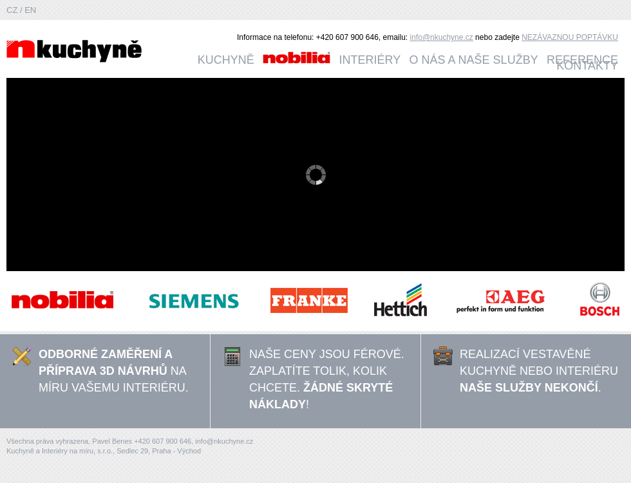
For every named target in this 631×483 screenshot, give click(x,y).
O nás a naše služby (474, 59)
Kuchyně (226, 59)
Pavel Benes (113, 441)
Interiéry (370, 59)
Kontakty (587, 65)
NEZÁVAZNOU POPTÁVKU (570, 37)
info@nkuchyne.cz (441, 37)
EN (30, 10)
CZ (13, 10)
